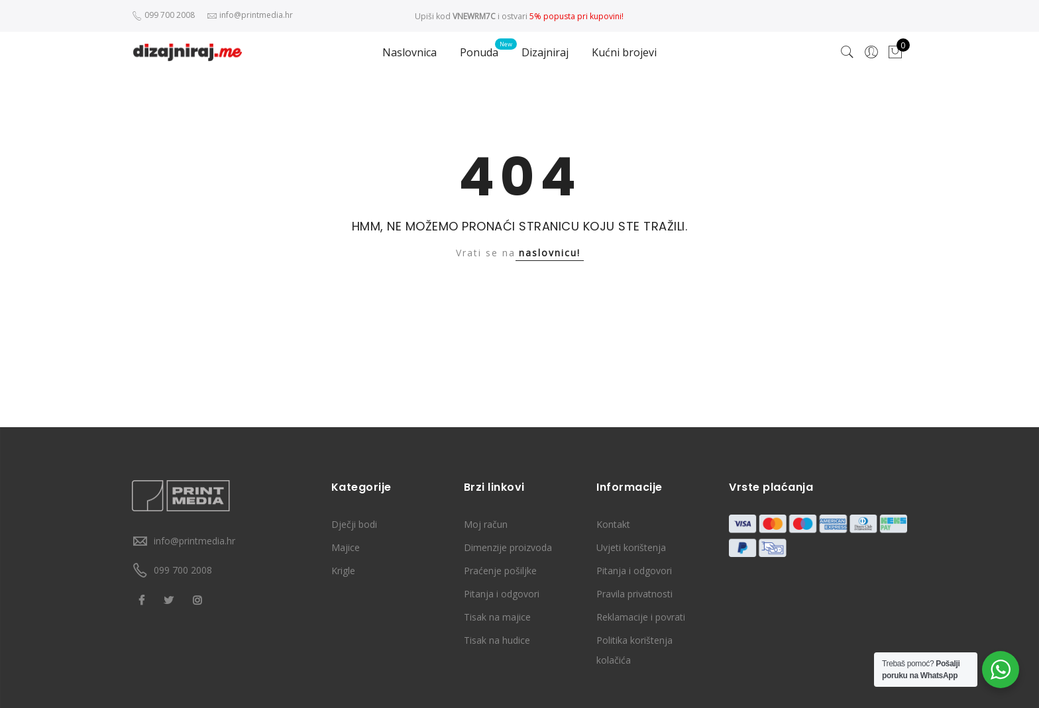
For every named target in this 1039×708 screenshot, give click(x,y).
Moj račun (486, 524)
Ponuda (479, 52)
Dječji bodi (354, 524)
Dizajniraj (545, 52)
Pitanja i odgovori (501, 593)
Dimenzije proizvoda (508, 547)
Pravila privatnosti (634, 593)
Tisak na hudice (497, 640)
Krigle (343, 570)
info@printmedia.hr (194, 540)
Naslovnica (409, 52)
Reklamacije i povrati (640, 617)
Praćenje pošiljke (500, 570)
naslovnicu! (549, 252)
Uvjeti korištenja (631, 547)
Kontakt (613, 524)
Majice (345, 547)
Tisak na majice (497, 617)
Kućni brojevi (624, 52)
